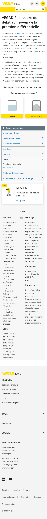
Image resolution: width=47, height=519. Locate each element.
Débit (5, 159)
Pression (5, 398)
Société (6, 432)
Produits (7, 380)
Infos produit (21, 200)
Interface (7, 149)
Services (6, 423)
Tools (5, 413)
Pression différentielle (12, 164)
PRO (4, 186)
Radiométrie (8, 167)
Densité (6, 154)
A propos (27, 490)
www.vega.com (8, 468)
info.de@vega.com (9, 465)
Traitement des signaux (13, 173)
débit (19, 33)
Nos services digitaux (11, 403)
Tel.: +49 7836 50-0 (10, 458)
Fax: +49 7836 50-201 (10, 461)
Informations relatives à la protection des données (23, 497)
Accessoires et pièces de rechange (18, 178)
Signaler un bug (8, 504)
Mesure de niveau (11, 133)
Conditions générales (11, 490)
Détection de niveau (12, 138)
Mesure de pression (12, 143)
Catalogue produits (10, 385)
